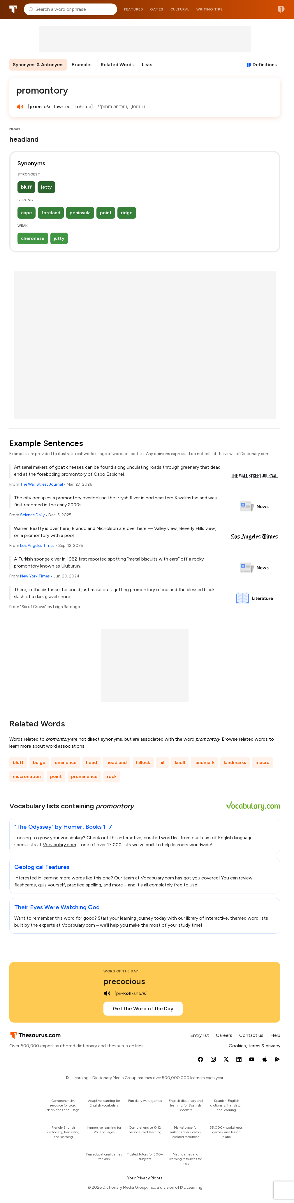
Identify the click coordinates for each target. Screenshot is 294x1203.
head (91, 762)
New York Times (35, 576)
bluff (26, 187)
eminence (66, 762)
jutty (59, 238)
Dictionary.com (281, 9)
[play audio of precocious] (106, 993)
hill (162, 762)
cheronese (33, 238)
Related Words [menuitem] (117, 64)
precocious (124, 981)
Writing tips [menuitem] (209, 9)
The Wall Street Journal (41, 484)
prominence (84, 776)
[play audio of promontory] (19, 106)
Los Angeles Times (37, 545)
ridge (127, 212)
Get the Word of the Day (143, 1008)
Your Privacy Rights (145, 1178)
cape (26, 212)
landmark (204, 762)
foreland (50, 212)
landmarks (235, 762)
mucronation (27, 776)
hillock (143, 762)
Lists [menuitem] (147, 64)
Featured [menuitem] (133, 9)
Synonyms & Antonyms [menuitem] (38, 64)
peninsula (80, 212)
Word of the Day (120, 971)
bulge (39, 762)
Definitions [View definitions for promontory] (265, 64)
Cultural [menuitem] (179, 9)
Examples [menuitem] (82, 64)
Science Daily (32, 514)
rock (112, 776)
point (106, 212)
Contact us (251, 1035)
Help (275, 1035)
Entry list (199, 1035)
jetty (46, 187)
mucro (263, 762)
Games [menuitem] (156, 9)
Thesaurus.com (13, 9)
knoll (180, 762)
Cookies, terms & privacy (254, 1046)
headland (116, 762)
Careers (224, 1035)
